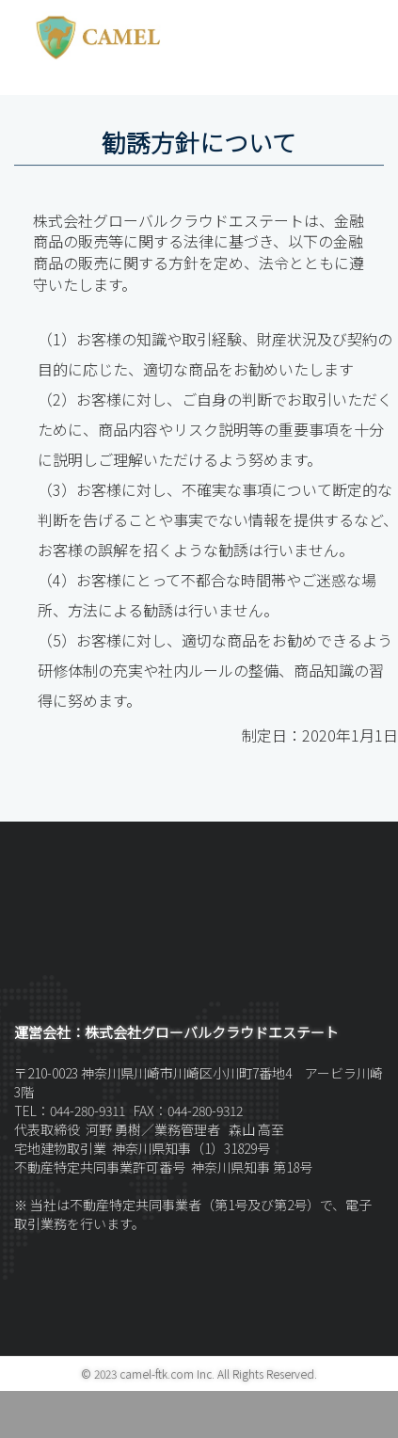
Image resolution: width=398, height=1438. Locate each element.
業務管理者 (188, 1129)
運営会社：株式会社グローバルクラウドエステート (176, 1032)
